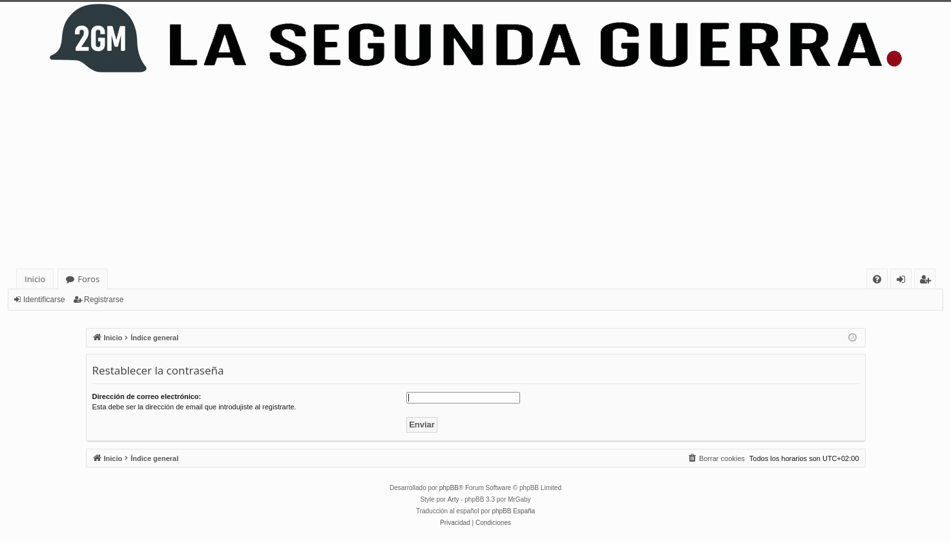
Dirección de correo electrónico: (147, 396)
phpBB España (513, 511)
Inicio (35, 279)
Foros (88, 279)
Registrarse (103, 299)
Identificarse (44, 299)
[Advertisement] (475, 171)
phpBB (449, 487)
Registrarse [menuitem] (928, 281)
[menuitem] (877, 279)
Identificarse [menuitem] (904, 281)
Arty (453, 499)
